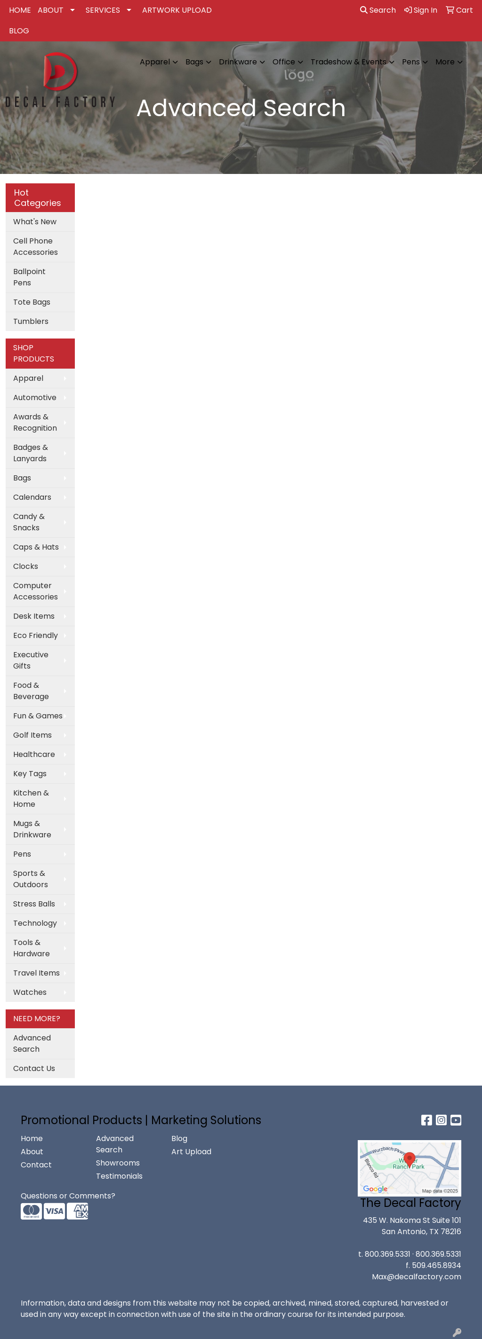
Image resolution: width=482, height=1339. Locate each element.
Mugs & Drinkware (32, 829)
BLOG (19, 30)
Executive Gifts (30, 660)
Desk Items (34, 616)
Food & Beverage (31, 691)
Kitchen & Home (31, 799)
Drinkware (238, 61)
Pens (411, 61)
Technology (35, 923)
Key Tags (30, 773)
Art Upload (191, 1151)
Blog (179, 1138)
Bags (194, 61)
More (445, 61)
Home (32, 1138)
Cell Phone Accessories (35, 247)
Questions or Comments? (68, 1195)
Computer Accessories (35, 591)
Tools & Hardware (31, 948)
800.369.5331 (387, 1254)
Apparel (155, 61)
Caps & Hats (36, 547)
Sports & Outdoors (30, 879)
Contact (36, 1164)
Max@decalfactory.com (416, 1276)
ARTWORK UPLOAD (177, 10)
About (32, 1151)
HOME (20, 10)
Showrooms (118, 1163)
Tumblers (30, 321)
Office (284, 61)
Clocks (25, 566)
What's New (34, 221)
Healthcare (34, 754)
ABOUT (51, 10)
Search (378, 10)
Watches (30, 992)
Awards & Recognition (35, 422)
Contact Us (34, 1068)
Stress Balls (34, 903)
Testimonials (119, 1176)
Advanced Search (32, 1043)
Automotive (34, 397)
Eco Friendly (35, 635)
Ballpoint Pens (29, 277)
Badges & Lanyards (30, 453)
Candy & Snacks (29, 522)
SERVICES (103, 10)
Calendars (32, 497)
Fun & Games (38, 715)
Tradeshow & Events (348, 61)
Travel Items (36, 973)
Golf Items (32, 735)
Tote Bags (31, 302)
